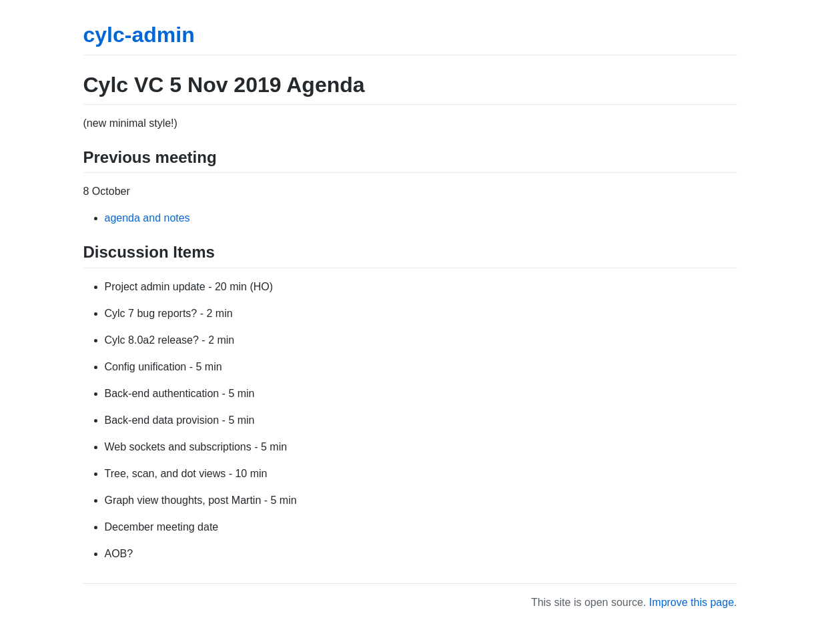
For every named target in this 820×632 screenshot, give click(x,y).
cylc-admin (139, 35)
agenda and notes (147, 218)
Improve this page (691, 602)
